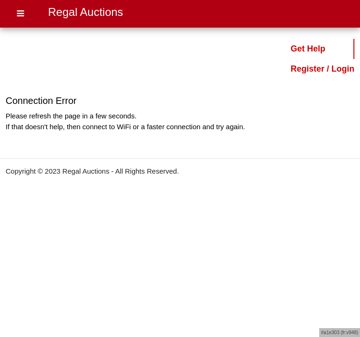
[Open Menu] (20, 14)
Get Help (308, 48)
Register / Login (322, 68)
